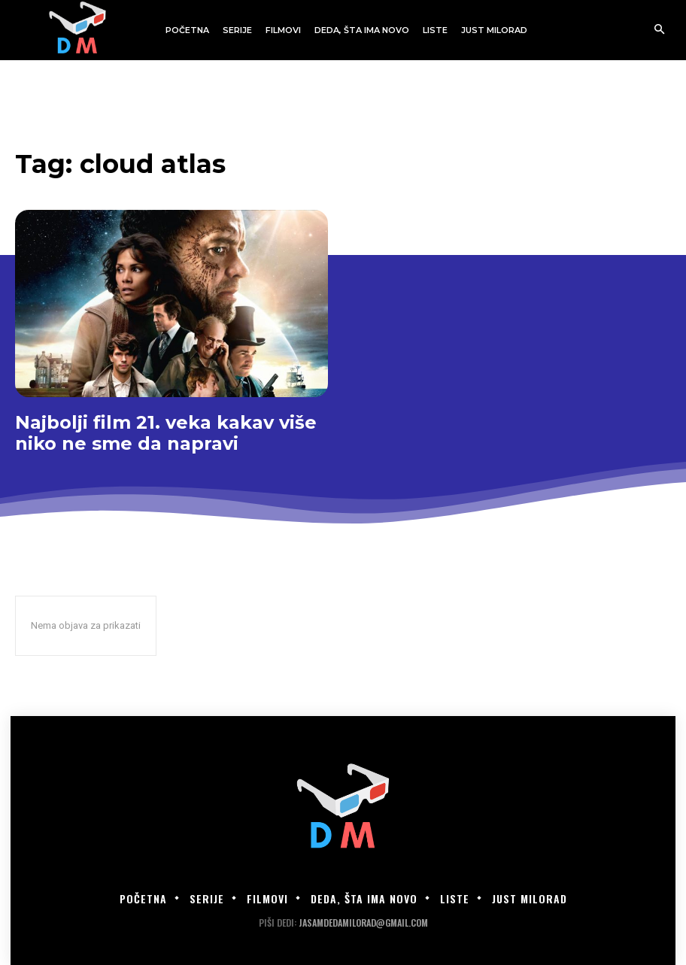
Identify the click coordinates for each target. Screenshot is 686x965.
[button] (659, 30)
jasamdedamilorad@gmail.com (363, 922)
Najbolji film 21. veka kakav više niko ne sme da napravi (166, 432)
